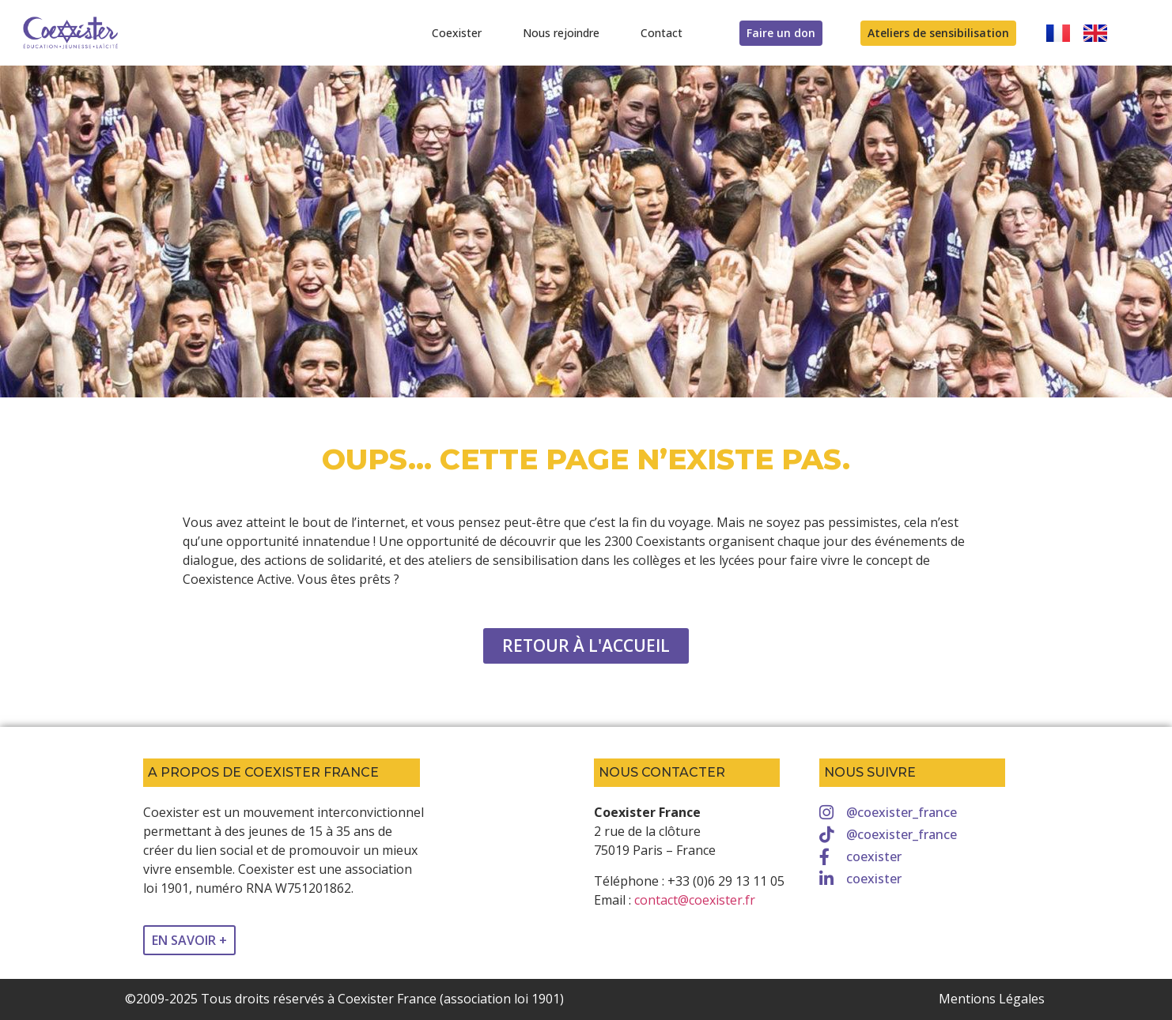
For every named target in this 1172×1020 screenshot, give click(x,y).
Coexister (457, 32)
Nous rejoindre (561, 32)
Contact (661, 32)
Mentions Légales (992, 998)
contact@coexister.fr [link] (694, 900)
